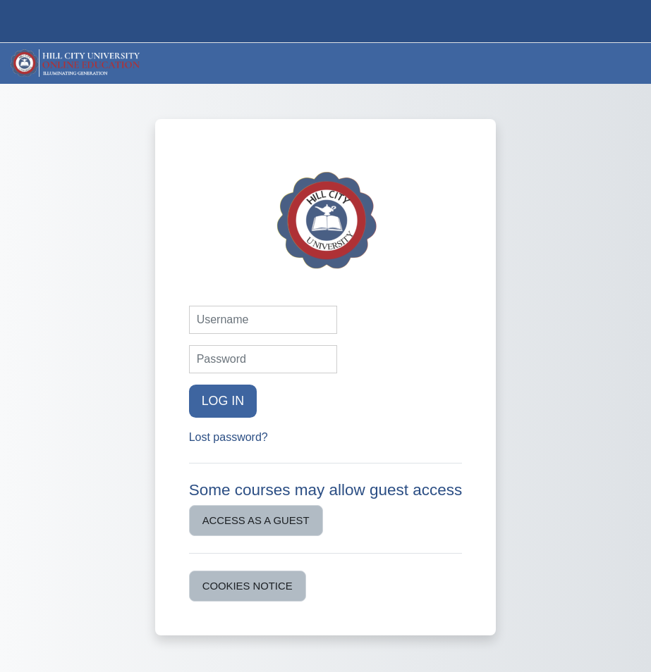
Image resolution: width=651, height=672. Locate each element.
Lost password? (228, 437)
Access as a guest (256, 520)
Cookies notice (247, 586)
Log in (223, 401)
